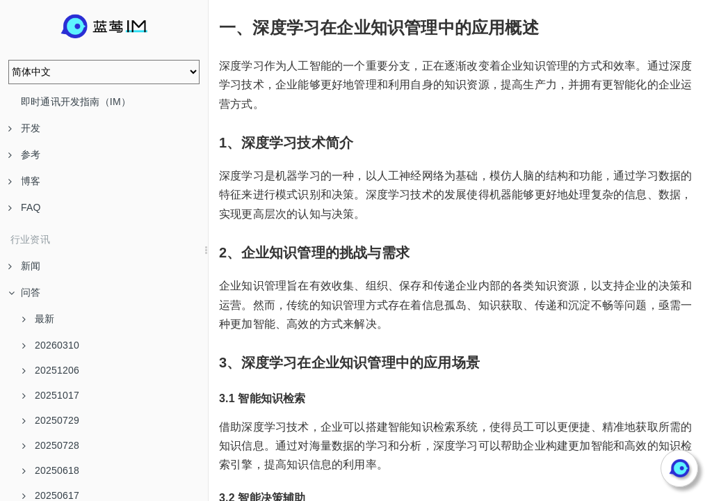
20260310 (50, 345)
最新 (38, 318)
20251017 (50, 395)
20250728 (50, 445)
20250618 (50, 470)
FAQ (24, 207)
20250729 (50, 420)
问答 (24, 292)
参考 (24, 154)
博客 (24, 180)
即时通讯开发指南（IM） (76, 101)
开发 (24, 128)
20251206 (50, 370)
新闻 (24, 265)
